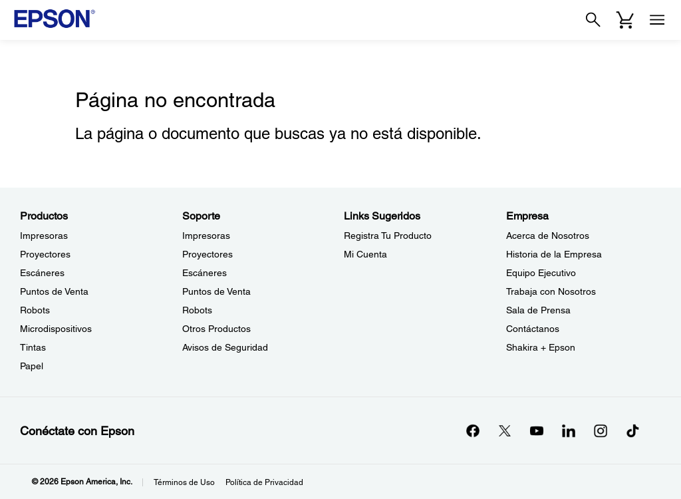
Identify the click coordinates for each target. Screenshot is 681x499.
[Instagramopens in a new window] (601, 430)
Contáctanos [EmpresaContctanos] (532, 328)
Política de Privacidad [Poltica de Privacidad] (264, 482)
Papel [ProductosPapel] (31, 366)
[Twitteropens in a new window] (505, 430)
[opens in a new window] (632, 430)
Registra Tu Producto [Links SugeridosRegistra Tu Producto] (388, 235)
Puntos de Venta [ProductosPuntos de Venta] (54, 291)
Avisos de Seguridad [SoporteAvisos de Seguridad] (225, 347)
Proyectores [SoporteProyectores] (207, 254)
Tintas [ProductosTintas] (33, 347)
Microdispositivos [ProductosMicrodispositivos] (56, 328)
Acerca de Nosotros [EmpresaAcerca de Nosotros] (547, 235)
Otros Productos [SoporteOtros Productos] (216, 328)
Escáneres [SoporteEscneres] (204, 272)
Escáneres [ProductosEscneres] (42, 272)
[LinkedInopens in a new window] (569, 430)
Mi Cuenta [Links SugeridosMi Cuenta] (365, 254)
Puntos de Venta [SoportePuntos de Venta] (216, 291)
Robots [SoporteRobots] (197, 310)
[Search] (593, 20)
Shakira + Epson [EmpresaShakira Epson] (540, 347)
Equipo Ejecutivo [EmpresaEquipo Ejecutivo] (541, 272)
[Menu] (657, 20)
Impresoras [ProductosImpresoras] (44, 235)
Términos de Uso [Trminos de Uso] (184, 482)
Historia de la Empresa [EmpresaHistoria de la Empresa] (554, 254)
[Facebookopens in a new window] (473, 430)
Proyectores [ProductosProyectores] (45, 254)
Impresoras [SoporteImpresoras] (206, 235)
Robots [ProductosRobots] (35, 310)
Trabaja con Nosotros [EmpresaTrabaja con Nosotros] (551, 291)
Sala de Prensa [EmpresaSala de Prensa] (538, 310)
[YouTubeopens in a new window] (537, 430)
